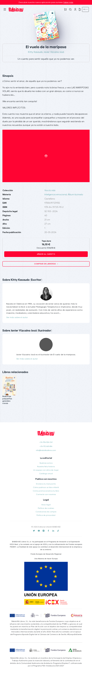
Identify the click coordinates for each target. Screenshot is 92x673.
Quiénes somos (46, 463)
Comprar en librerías (45, 264)
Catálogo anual (46, 474)
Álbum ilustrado (75, 195)
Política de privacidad (46, 515)
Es (85, 9)
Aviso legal (46, 505)
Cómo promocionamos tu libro (46, 491)
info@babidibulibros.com (46, 450)
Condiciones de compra (46, 512)
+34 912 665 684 (46, 446)
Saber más (68, 2)
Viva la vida (49, 190)
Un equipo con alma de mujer (46, 470)
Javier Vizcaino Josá (54, 52)
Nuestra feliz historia (46, 466)
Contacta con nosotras (46, 494)
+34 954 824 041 (46, 442)
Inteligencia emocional (55, 195)
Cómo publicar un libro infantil (46, 487)
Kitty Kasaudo (35, 52)
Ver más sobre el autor (17, 317)
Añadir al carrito (46, 254)
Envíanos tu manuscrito (46, 484)
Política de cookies (46, 508)
